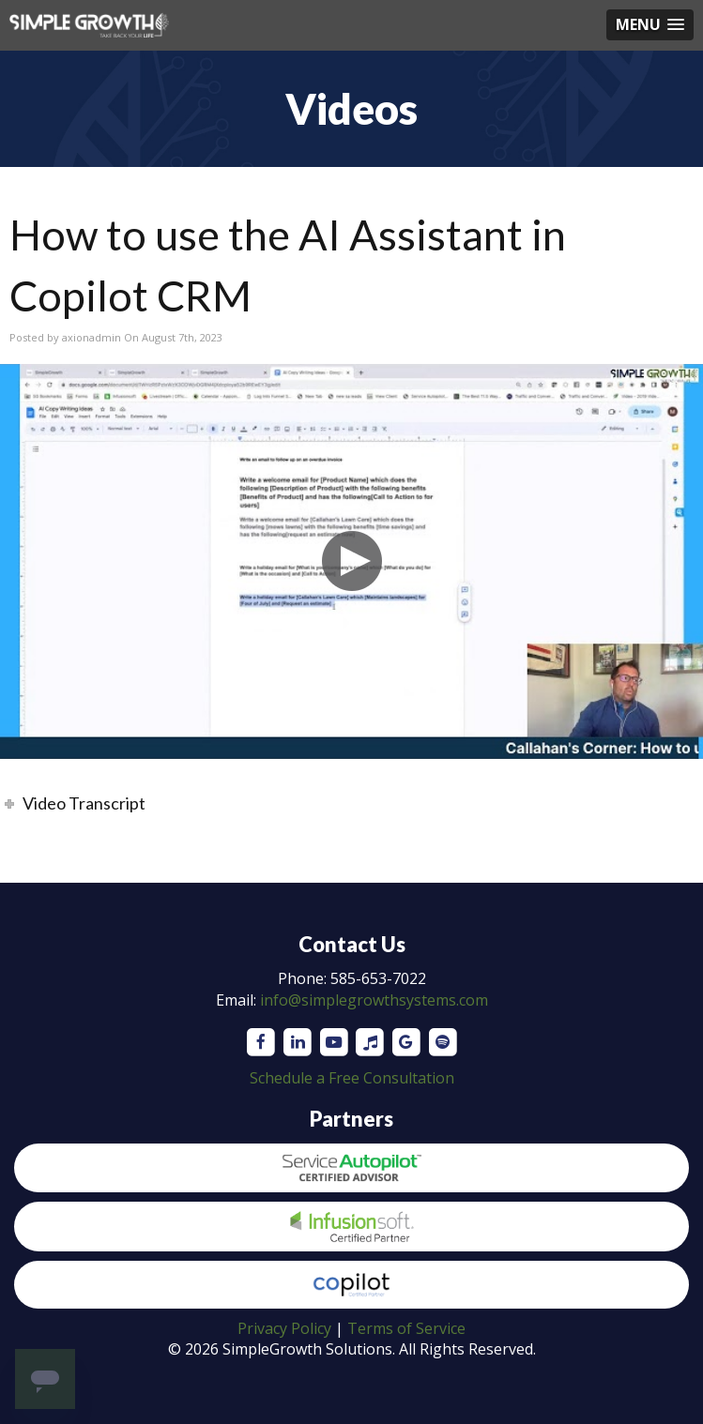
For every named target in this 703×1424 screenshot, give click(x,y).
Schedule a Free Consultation (352, 1078)
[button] (650, 24)
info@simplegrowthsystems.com (374, 1000)
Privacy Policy (284, 1328)
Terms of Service (406, 1328)
